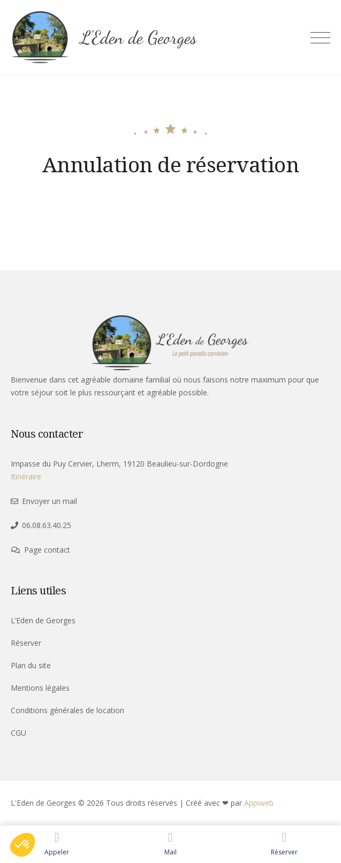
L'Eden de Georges (138, 38)
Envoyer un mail (49, 501)
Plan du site (31, 665)
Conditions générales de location (67, 710)
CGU (18, 733)
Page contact (47, 550)
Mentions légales (40, 688)
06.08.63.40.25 (46, 525)
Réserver (26, 643)
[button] (22, 845)
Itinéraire (26, 476)
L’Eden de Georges (43, 620)
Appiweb (259, 803)
